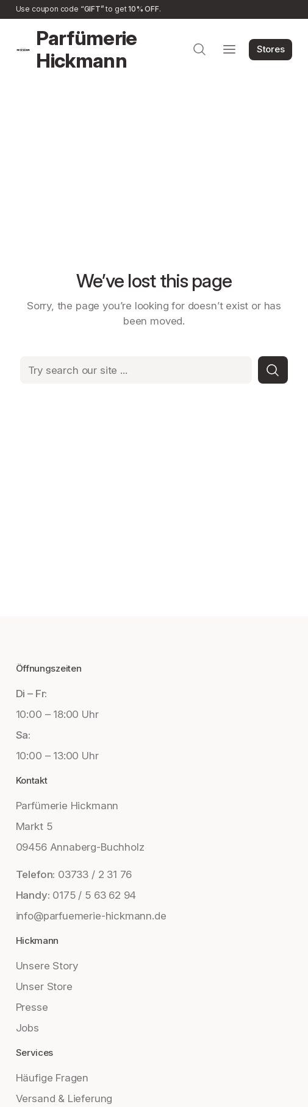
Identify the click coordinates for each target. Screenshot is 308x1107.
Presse (32, 1006)
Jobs (27, 1027)
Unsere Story (47, 965)
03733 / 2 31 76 (95, 874)
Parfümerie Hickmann (86, 49)
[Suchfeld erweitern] (199, 49)
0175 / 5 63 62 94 (94, 894)
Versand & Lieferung (64, 1098)
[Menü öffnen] (229, 50)
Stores (271, 49)
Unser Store (44, 986)
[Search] (273, 370)
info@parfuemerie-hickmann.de (91, 915)
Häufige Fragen (52, 1077)
